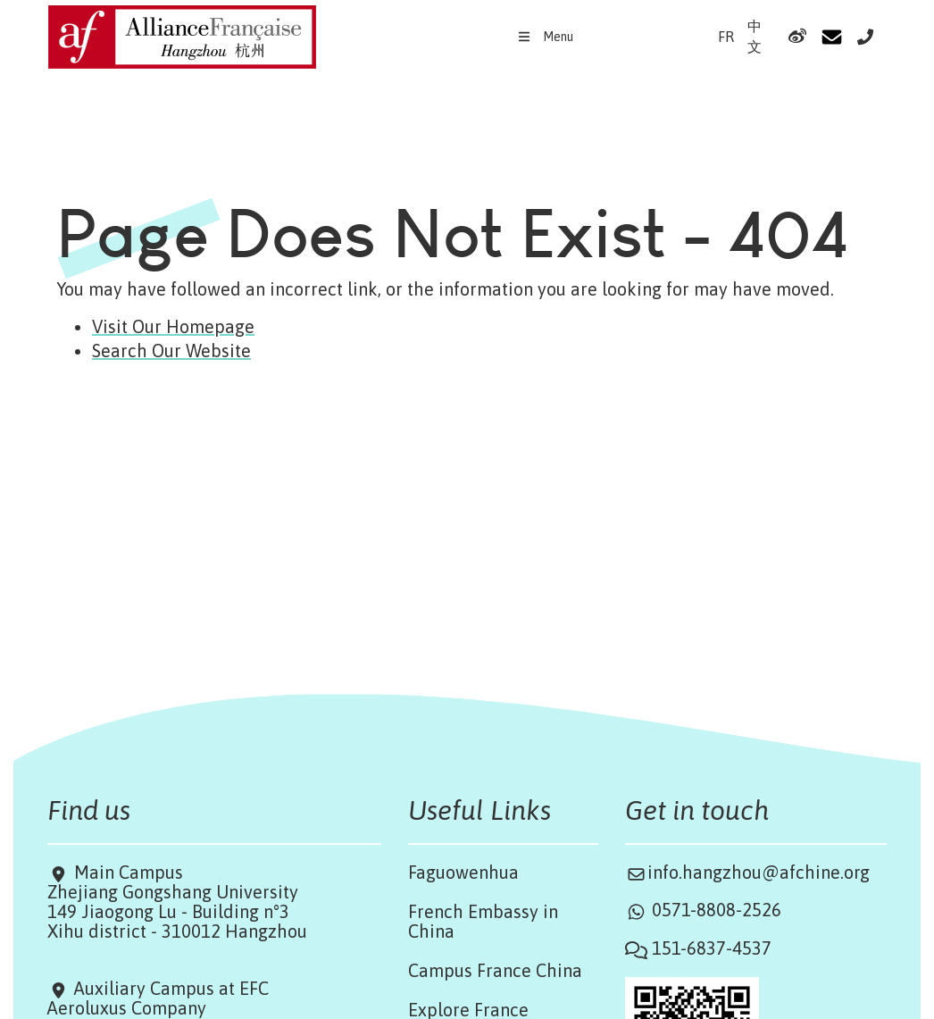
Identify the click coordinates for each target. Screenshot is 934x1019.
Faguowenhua (463, 872)
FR (726, 37)
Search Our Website (171, 350)
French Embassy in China (483, 921)
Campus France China (495, 970)
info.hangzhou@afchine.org (758, 872)
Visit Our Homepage (173, 326)
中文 (754, 36)
